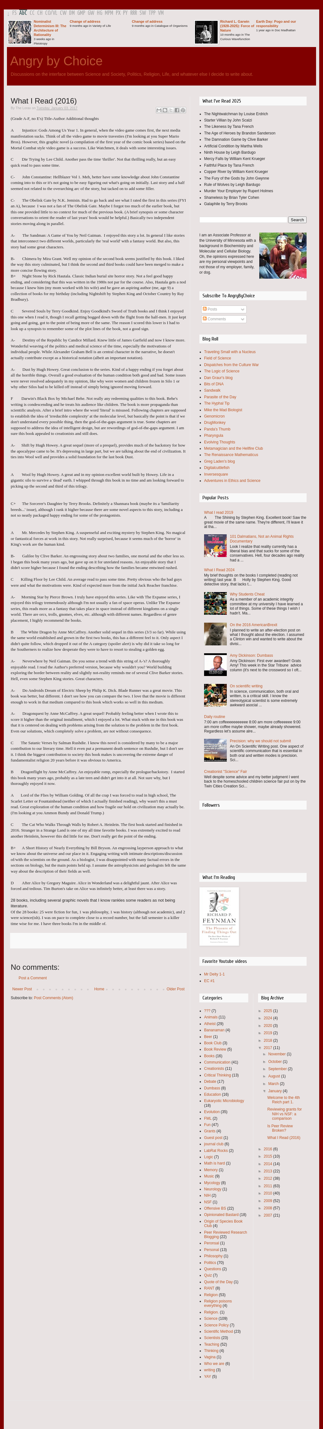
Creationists (214, 1068)
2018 (268, 1040)
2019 (268, 1033)
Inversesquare (216, 474)
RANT (209, 1288)
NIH (207, 1195)
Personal (211, 1250)
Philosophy (213, 1256)
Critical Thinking (217, 1075)
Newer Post (22, 989)
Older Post (176, 989)
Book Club (212, 1043)
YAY (207, 1376)
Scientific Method (218, 1331)
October (275, 1061)
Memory (211, 1170)
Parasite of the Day (220, 397)
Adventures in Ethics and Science (232, 480)
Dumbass (212, 1088)
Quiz (208, 1275)
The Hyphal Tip (217, 403)
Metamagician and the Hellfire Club (233, 448)
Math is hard (214, 1163)
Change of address (85, 21)
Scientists (212, 1338)
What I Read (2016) (283, 1137)
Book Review (215, 1049)
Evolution (212, 1112)
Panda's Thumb (217, 429)
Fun (207, 1125)
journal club (213, 1144)
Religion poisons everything (218, 1303)
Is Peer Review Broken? (280, 1128)
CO (47, 13)
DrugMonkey (215, 422)
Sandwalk (212, 390)
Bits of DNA (214, 384)
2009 (268, 1201)
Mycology (212, 1183)
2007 (268, 1215)
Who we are (214, 1363)
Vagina (209, 1357)
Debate (210, 1081)
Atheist (210, 1024)
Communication (217, 1062)
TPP (152, 13)
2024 (268, 1018)
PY (125, 13)
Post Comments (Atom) (53, 998)
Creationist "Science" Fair (225, 771)
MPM (109, 13)
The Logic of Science (221, 371)
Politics (210, 1262)
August (274, 1076)
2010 (268, 1193)
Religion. (211, 1312)
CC (32, 13)
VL (55, 13)
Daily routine (214, 716)
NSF (208, 1202)
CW (63, 13)
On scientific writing (246, 686)
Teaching (211, 1344)
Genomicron (214, 416)
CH (40, 13)
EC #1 (209, 981)
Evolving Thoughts (219, 442)
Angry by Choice (56, 61)
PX (118, 13)
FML (208, 1118)
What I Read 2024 (219, 570)
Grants (209, 1131)
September (278, 1069)
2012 (268, 1178)
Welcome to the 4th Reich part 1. (283, 1099)
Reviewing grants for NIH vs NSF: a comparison (284, 1114)
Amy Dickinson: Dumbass (251, 655)
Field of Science (217, 358)
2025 (268, 1011)
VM (161, 13)
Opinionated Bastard (221, 1215)
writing (209, 1370)
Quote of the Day (218, 1282)
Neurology (212, 1189)
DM (72, 13)
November (277, 1054)
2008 (268, 1208)
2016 (268, 1149)
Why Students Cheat (247, 594)
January (275, 1091)
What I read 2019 (218, 512)
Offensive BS (215, 1208)
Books (209, 1056)
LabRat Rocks (216, 1150)
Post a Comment (33, 978)
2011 (268, 1186)
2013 (268, 1171)
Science (211, 1318)
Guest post (213, 1137)
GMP (81, 13)
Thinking (211, 1351)
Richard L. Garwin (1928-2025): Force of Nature (237, 26)
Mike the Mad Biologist (223, 410)
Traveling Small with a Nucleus (230, 352)
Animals (211, 1017)
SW (142, 13)
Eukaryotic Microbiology (224, 1101)
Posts (210, 309)
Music (209, 1176)
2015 (268, 1156)
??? (207, 1011)
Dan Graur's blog (218, 378)
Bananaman (214, 1030)
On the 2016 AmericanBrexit (253, 625)
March (274, 1084)
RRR (133, 13)
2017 (268, 1048)
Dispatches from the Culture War (231, 365)
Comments (214, 319)
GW (91, 13)
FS (14, 13)
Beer (208, 1037)
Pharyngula (213, 435)
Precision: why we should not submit (260, 741)
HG (99, 13)
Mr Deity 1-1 (214, 974)
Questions (212, 1269)
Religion (211, 1295)
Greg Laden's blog (219, 461)
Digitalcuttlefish (217, 467)
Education (212, 1094)
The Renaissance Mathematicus (231, 455)
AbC (23, 13)
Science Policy (216, 1325)
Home (99, 989)
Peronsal (211, 1243)
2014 (268, 1164)
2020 (268, 1025)
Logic (208, 1157)
